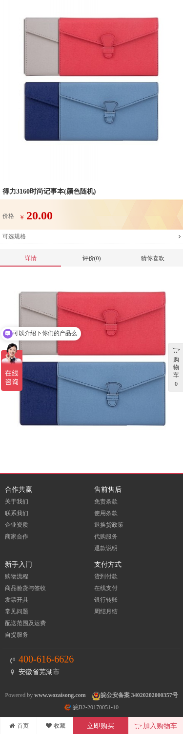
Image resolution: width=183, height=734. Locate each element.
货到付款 (106, 576)
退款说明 (106, 548)
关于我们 (16, 501)
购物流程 (16, 576)
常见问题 (16, 611)
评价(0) (91, 258)
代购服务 (106, 536)
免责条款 (106, 501)
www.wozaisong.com (59, 695)
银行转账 (106, 599)
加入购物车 (156, 726)
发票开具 (16, 599)
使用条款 (106, 513)
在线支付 (106, 588)
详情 (31, 258)
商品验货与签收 (25, 588)
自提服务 (16, 634)
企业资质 (16, 524)
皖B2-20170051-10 (91, 707)
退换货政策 (108, 524)
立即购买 (100, 726)
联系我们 (16, 513)
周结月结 (106, 611)
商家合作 (16, 536)
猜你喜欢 (152, 258)
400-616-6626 (46, 659)
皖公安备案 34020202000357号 (139, 695)
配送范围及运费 (25, 623)
